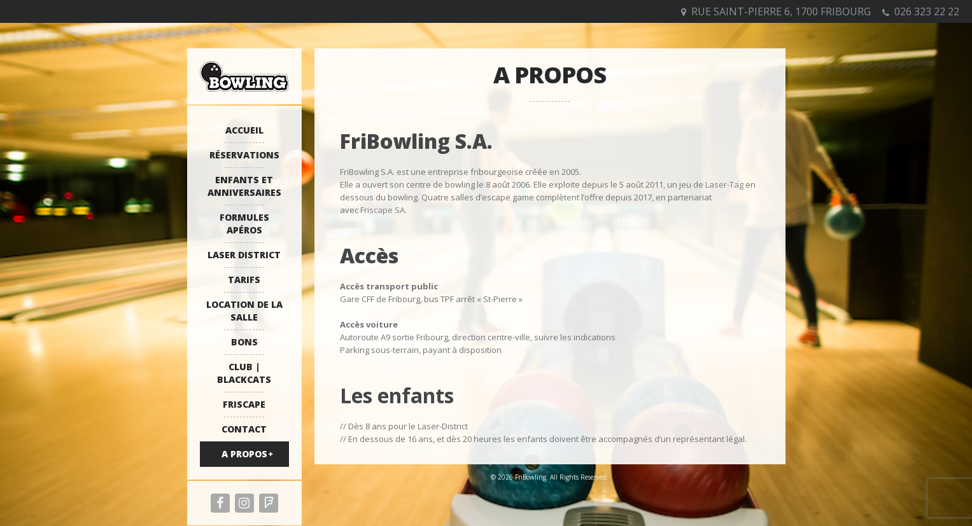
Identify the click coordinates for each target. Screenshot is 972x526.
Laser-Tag (724, 184)
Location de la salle (244, 310)
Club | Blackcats (244, 373)
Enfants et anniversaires (244, 186)
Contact (244, 429)
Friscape (244, 404)
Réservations (244, 155)
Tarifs (244, 279)
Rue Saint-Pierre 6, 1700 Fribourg (781, 11)
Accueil (244, 130)
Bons (244, 342)
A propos (244, 454)
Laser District (244, 255)
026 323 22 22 (926, 11)
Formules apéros (244, 223)
